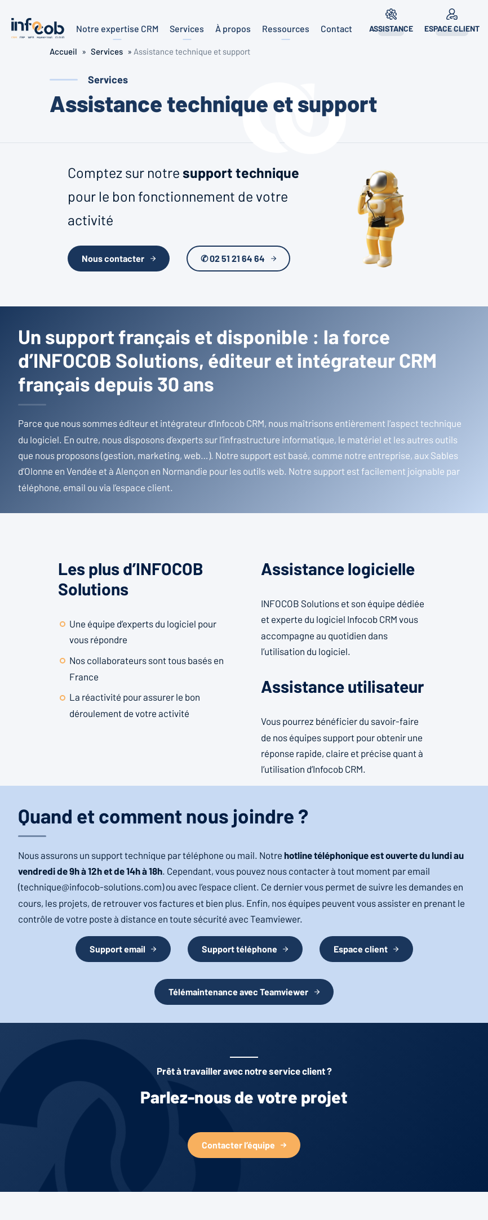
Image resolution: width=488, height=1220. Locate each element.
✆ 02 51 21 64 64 (233, 258)
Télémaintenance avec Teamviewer (238, 991)
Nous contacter (113, 258)
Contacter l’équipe (238, 1144)
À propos (233, 28)
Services (187, 28)
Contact (336, 28)
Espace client (452, 28)
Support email (117, 948)
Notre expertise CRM (117, 28)
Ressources (285, 28)
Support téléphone (239, 948)
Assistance (391, 28)
